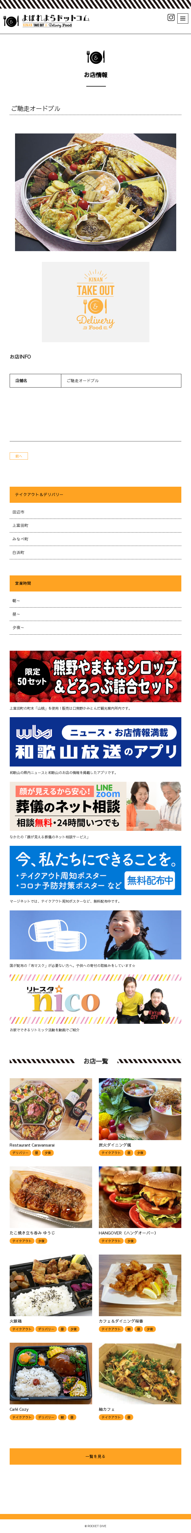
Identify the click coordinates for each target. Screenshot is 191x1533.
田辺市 (18, 512)
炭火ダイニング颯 (115, 1145)
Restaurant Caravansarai (32, 1145)
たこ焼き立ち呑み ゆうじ (32, 1233)
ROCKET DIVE (97, 1526)
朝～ (16, 600)
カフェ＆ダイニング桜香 (121, 1321)
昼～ (16, 614)
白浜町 (18, 552)
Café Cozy (19, 1409)
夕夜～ (18, 627)
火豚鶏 (16, 1321)
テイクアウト (111, 1153)
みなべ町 (20, 539)
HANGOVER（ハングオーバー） (128, 1233)
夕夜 (48, 1153)
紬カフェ (107, 1409)
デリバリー (20, 1153)
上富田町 (20, 525)
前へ (18, 456)
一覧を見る (95, 1456)
